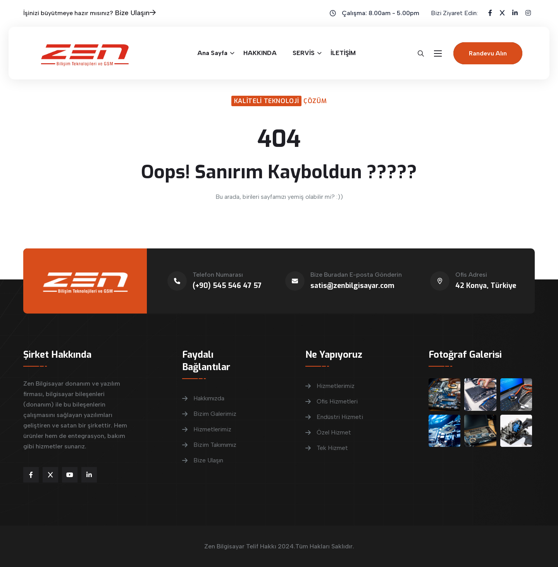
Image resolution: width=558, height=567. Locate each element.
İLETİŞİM (343, 53)
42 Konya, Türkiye (485, 285)
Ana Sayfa (212, 53)
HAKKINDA (260, 53)
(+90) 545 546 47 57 (227, 285)
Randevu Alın (488, 53)
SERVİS (304, 53)
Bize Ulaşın (135, 13)
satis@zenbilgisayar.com (352, 285)
